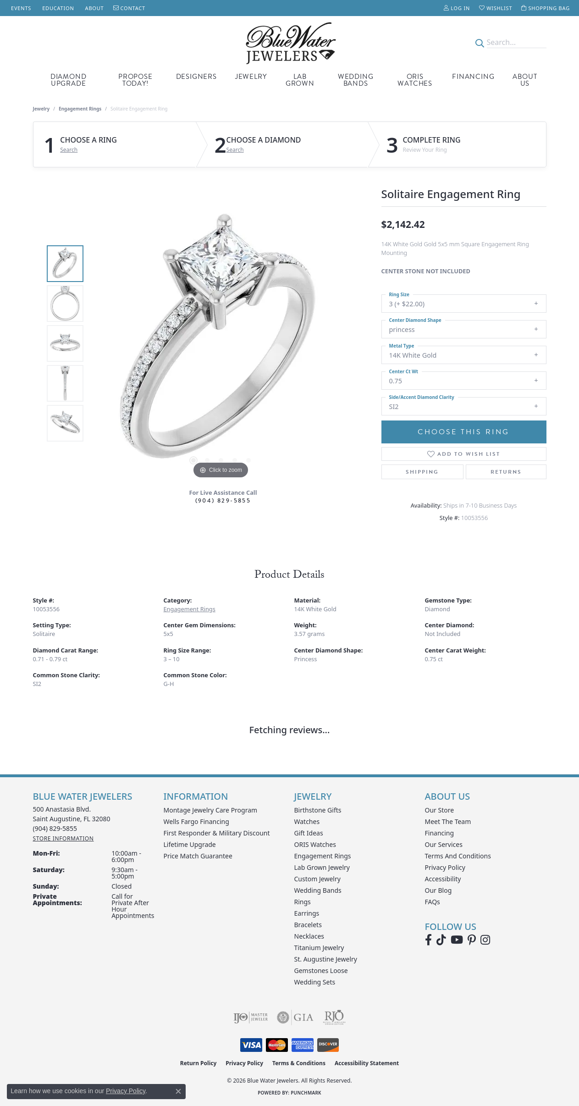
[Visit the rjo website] (334, 1017)
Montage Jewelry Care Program (211, 810)
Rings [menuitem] (302, 901)
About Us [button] (525, 80)
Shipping (422, 472)
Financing (473, 77)
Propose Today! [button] (135, 80)
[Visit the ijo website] (250, 1017)
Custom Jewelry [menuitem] (317, 878)
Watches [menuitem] (307, 821)
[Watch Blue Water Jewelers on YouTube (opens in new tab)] (457, 940)
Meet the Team (448, 821)
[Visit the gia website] (295, 1017)
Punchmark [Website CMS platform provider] (306, 1092)
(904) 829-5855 (223, 500)
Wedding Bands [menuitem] (318, 890)
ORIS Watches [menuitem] (315, 844)
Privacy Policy (445, 867)
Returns (506, 472)
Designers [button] (196, 77)
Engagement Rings (80, 108)
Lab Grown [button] (300, 80)
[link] (20, 8)
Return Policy (198, 1063)
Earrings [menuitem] (307, 913)
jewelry (41, 108)
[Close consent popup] (178, 1091)
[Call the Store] (55, 828)
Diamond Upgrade (68, 80)
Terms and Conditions (458, 856)
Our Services (444, 844)
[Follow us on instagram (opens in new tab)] (485, 940)
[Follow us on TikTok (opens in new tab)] (441, 940)
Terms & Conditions (298, 1063)
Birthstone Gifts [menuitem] (318, 810)
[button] (457, 8)
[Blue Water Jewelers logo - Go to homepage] (289, 42)
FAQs (432, 901)
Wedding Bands (356, 80)
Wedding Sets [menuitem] (315, 982)
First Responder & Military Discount (217, 833)
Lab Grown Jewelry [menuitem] (322, 867)
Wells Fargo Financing (196, 821)
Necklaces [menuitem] (309, 936)
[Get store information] (63, 838)
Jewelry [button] (251, 77)
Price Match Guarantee (198, 856)
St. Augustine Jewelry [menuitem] (325, 959)
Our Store (439, 810)
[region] (220, 343)
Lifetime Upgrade (190, 844)
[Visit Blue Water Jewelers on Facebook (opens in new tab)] (428, 940)
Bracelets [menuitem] (308, 924)
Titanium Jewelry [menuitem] (319, 947)
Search (68, 150)
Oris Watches (414, 80)
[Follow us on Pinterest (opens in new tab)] (472, 940)
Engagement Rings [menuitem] (322, 856)
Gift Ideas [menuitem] (308, 833)
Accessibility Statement (367, 1063)
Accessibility (443, 878)
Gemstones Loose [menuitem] (321, 970)
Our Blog (438, 890)
